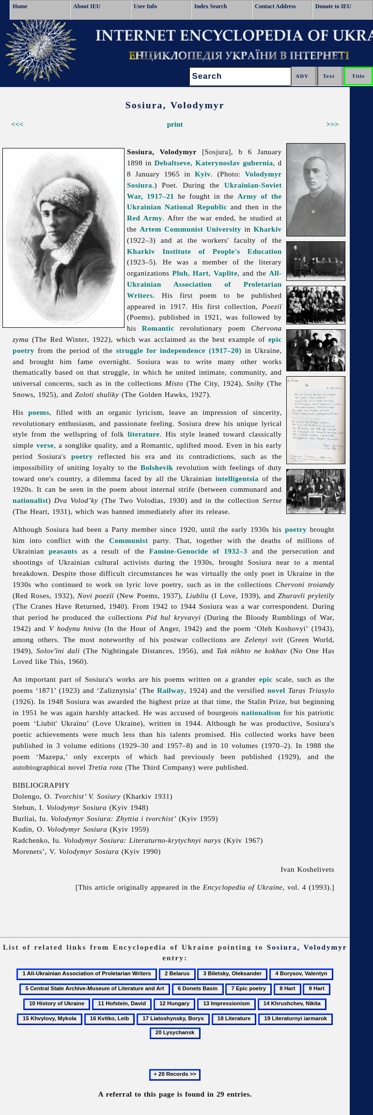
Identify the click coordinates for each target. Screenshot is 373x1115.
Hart (201, 273)
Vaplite (225, 273)
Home (20, 6)
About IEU (86, 6)
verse (45, 445)
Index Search (210, 6)
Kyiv (203, 174)
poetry (82, 456)
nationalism (260, 712)
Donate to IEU (333, 6)
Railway (170, 690)
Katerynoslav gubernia (234, 163)
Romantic (158, 328)
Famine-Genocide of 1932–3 (198, 551)
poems (38, 412)
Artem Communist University (190, 229)
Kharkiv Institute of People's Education (204, 251)
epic (266, 679)
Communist (128, 540)
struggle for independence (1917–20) (178, 350)
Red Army (144, 218)
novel (276, 690)
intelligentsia (237, 478)
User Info (145, 6)
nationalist (30, 500)
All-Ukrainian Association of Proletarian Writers (204, 284)
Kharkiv (268, 229)
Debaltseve (173, 163)
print (175, 124)
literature (144, 434)
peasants (62, 551)
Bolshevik (156, 467)
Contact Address (275, 6)
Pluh (179, 273)
